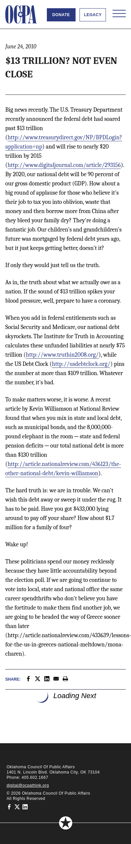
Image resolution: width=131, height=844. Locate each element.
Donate (61, 15)
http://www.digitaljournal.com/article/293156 (64, 165)
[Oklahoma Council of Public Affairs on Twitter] (17, 806)
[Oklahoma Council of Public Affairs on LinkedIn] (25, 806)
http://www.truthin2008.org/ (62, 354)
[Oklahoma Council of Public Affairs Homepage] (21, 14)
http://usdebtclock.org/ (81, 364)
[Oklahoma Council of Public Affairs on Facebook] (9, 806)
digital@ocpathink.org (28, 785)
